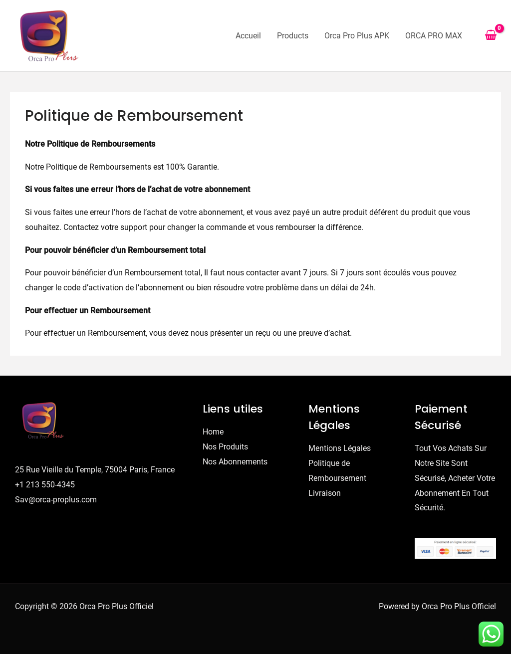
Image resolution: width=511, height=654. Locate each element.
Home (213, 431)
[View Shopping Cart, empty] (490, 35)
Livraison (324, 493)
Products (292, 35)
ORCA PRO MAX (433, 35)
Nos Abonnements (235, 461)
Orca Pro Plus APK (356, 35)
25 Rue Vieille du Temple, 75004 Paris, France (95, 469)
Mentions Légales (339, 448)
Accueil (248, 35)
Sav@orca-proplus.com (56, 499)
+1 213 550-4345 (45, 484)
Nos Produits (225, 446)
